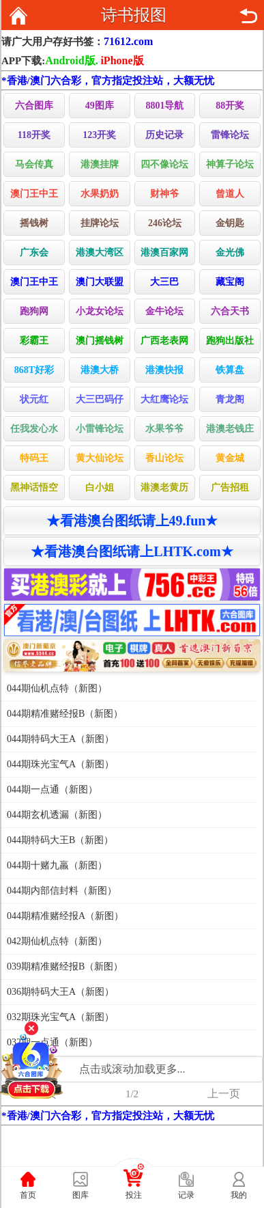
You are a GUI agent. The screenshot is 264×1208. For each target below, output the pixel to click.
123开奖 (99, 135)
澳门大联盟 (99, 282)
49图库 (99, 105)
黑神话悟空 (34, 487)
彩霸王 (34, 340)
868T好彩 (34, 370)
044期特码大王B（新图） (60, 840)
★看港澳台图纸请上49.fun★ (132, 520)
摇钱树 (34, 223)
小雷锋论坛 (99, 429)
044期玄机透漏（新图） (57, 815)
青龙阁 (230, 399)
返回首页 (18, 15)
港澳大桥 (99, 370)
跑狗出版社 (230, 340)
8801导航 (164, 105)
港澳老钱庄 (230, 429)
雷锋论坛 (230, 135)
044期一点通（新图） (52, 789)
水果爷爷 (164, 429)
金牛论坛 (164, 311)
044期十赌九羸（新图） (57, 865)
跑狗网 (34, 311)
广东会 (34, 252)
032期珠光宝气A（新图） (60, 1017)
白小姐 (99, 487)
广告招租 (230, 487)
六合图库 (34, 105)
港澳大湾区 (99, 252)
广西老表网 (164, 340)
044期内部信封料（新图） (62, 891)
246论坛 (164, 223)
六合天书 (230, 311)
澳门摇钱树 (99, 340)
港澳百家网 (164, 252)
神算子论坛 (230, 164)
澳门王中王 (34, 194)
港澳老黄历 (164, 487)
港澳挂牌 (99, 164)
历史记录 (164, 135)
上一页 (223, 1093)
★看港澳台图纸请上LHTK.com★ (132, 551)
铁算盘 (230, 370)
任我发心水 (34, 429)
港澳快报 (164, 370)
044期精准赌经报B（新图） (65, 714)
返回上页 (248, 15)
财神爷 (164, 194)
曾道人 (230, 194)
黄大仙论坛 (99, 458)
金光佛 (230, 252)
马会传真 (34, 164)
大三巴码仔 (99, 399)
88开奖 (230, 105)
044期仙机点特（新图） (57, 688)
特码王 (34, 458)
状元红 (34, 399)
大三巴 (164, 282)
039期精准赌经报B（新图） (65, 966)
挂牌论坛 (99, 223)
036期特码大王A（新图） (60, 992)
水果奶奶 (99, 194)
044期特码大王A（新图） (60, 739)
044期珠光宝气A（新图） (60, 764)
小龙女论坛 (99, 311)
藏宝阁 (230, 282)
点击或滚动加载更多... (132, 1069)
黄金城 (230, 458)
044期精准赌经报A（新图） (65, 916)
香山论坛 (164, 458)
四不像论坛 (164, 164)
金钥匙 (230, 223)
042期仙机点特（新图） (57, 941)
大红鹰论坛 (164, 399)
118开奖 (34, 135)
